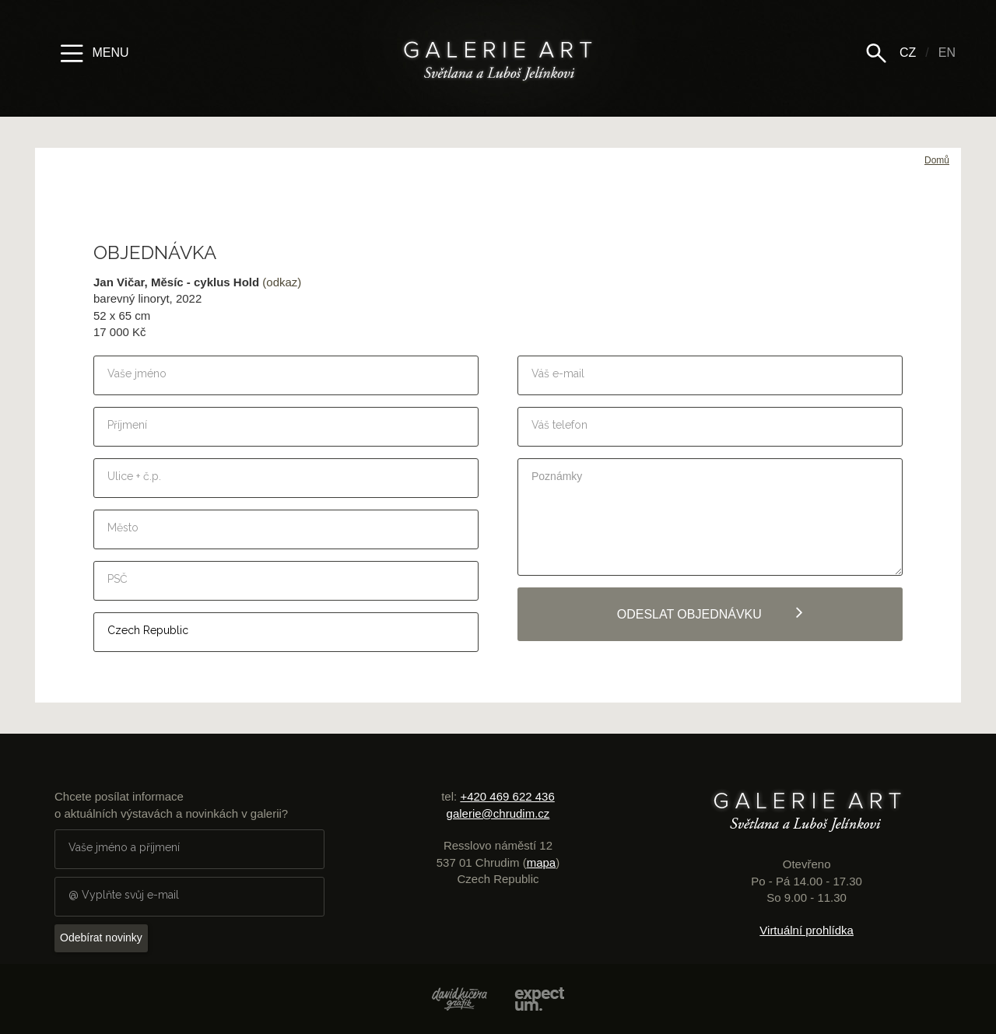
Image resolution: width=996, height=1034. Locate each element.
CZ (908, 52)
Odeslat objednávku (710, 612)
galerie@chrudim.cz (498, 813)
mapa (541, 862)
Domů (936, 160)
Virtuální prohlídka (806, 930)
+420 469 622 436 (507, 796)
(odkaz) (281, 282)
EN (947, 52)
